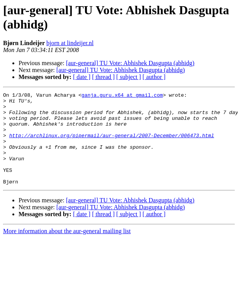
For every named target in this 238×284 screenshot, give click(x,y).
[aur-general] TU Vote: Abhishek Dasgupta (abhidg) (130, 63)
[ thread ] (103, 77)
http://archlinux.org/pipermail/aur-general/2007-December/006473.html (111, 144)
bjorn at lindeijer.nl (70, 43)
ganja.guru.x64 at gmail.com (122, 95)
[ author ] (154, 77)
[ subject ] (128, 77)
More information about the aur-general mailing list (67, 249)
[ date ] (81, 77)
